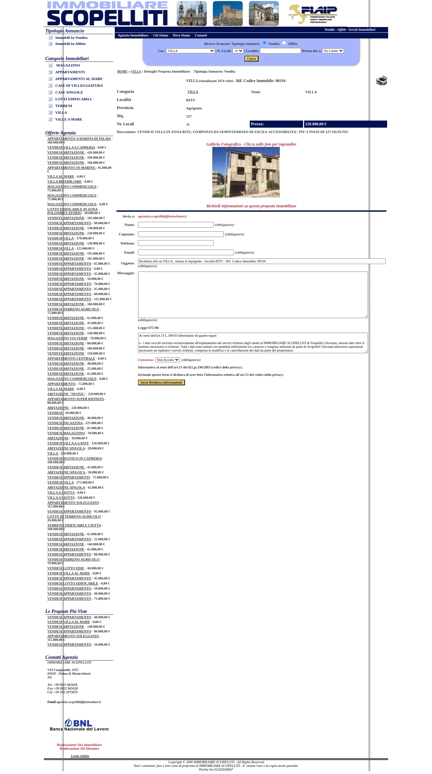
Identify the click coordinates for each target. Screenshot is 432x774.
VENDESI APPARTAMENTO (69, 223)
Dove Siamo (181, 35)
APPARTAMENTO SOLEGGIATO (73, 503)
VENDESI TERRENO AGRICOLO (73, 309)
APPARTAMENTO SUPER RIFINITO (75, 399)
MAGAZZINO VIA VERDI (67, 338)
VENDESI (55, 413)
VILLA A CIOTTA (60, 492)
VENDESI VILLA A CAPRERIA (71, 147)
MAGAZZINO (65, 65)
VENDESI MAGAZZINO (66, 433)
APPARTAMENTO (61, 384)
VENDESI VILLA (60, 238)
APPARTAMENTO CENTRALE (71, 358)
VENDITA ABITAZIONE (65, 218)
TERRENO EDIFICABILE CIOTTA (74, 525)
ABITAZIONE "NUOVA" (66, 394)
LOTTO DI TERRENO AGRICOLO (74, 516)
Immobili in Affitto (68, 44)
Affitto (289, 44)
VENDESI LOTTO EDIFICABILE (72, 583)
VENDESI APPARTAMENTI (68, 477)
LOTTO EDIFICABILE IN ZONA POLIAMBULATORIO (72, 211)
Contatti (201, 35)
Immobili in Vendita (69, 37)
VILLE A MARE (66, 119)
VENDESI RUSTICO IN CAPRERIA (74, 458)
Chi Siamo (160, 35)
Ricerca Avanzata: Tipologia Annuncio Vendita (241, 44)
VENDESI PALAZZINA (65, 423)
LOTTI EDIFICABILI (71, 99)
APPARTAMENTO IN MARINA (71, 168)
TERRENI (61, 106)
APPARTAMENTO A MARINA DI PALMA (79, 138)
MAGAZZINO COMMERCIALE (72, 186)
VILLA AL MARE (60, 176)
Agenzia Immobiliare (133, 35)
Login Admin (80, 756)
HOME (122, 71)
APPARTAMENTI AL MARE (77, 79)
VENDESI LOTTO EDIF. (65, 568)
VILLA (59, 112)
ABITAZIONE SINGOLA (66, 448)
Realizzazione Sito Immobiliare (79, 745)
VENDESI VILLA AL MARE (68, 573)
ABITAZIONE (58, 408)
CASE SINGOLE (67, 92)
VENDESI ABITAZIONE (66, 152)
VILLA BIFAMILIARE (64, 181)
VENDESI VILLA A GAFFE (68, 443)
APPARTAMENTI (68, 72)
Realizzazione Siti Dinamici (79, 748)
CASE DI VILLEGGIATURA (77, 85)
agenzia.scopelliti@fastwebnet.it (79, 702)
